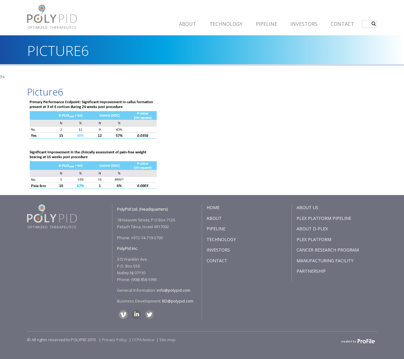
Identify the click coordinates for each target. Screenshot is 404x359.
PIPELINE (266, 24)
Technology (226, 24)
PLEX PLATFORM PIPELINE (324, 218)
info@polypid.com (173, 290)
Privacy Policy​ (114, 339)
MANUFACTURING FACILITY (325, 260)
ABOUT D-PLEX (312, 229)
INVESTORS (303, 24)
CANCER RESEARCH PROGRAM (328, 250)
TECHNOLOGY (221, 239)
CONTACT (342, 24)
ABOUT (187, 24)
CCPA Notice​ (143, 339)
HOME (213, 207)
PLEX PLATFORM (314, 239)
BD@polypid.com (177, 301)
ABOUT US (307, 207)
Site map (167, 339)
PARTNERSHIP (311, 271)
